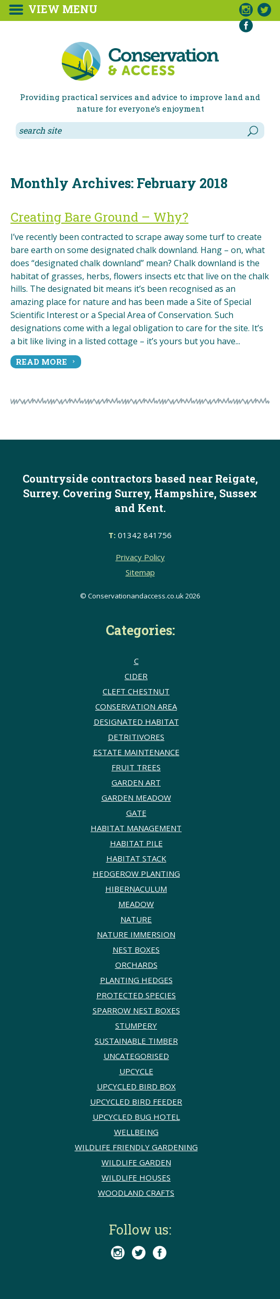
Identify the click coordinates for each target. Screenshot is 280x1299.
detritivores (136, 737)
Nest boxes (136, 949)
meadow (136, 904)
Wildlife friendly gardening (136, 1147)
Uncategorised (136, 1056)
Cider (136, 676)
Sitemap (140, 572)
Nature (136, 919)
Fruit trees (136, 767)
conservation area (136, 706)
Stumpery (136, 1025)
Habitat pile (136, 843)
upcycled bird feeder (136, 1101)
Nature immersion (136, 934)
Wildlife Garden (136, 1162)
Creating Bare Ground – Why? (99, 217)
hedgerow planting (136, 873)
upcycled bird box (136, 1086)
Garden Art (136, 782)
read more (41, 361)
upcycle (136, 1071)
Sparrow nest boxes (136, 1010)
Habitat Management (136, 828)
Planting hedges (136, 980)
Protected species (136, 995)
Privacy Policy (140, 557)
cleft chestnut (136, 691)
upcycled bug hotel (136, 1116)
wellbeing (136, 1132)
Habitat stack (136, 858)
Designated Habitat (136, 721)
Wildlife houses (136, 1177)
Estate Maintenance (136, 752)
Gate (136, 812)
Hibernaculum (136, 888)
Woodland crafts (136, 1192)
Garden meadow (136, 797)
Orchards (136, 964)
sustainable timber (136, 1040)
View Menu (62, 9)
